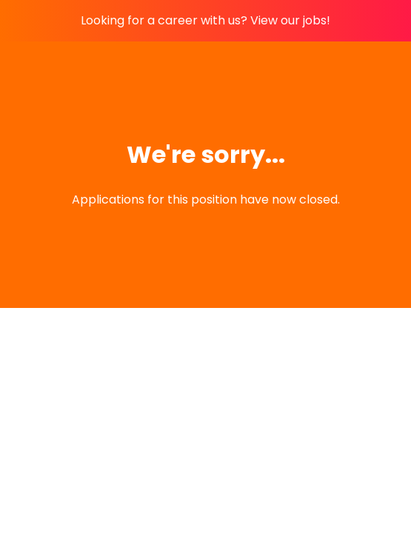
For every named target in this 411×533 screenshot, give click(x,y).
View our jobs (288, 20)
